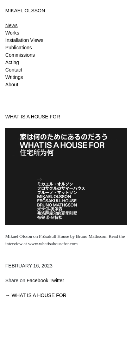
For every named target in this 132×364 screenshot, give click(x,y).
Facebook (37, 280)
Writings (14, 77)
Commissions (20, 55)
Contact (13, 70)
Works (12, 33)
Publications (18, 47)
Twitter (57, 280)
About (11, 84)
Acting (12, 62)
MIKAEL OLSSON (25, 10)
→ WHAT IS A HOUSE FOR (36, 295)
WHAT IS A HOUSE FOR (32, 116)
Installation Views (24, 40)
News (11, 25)
